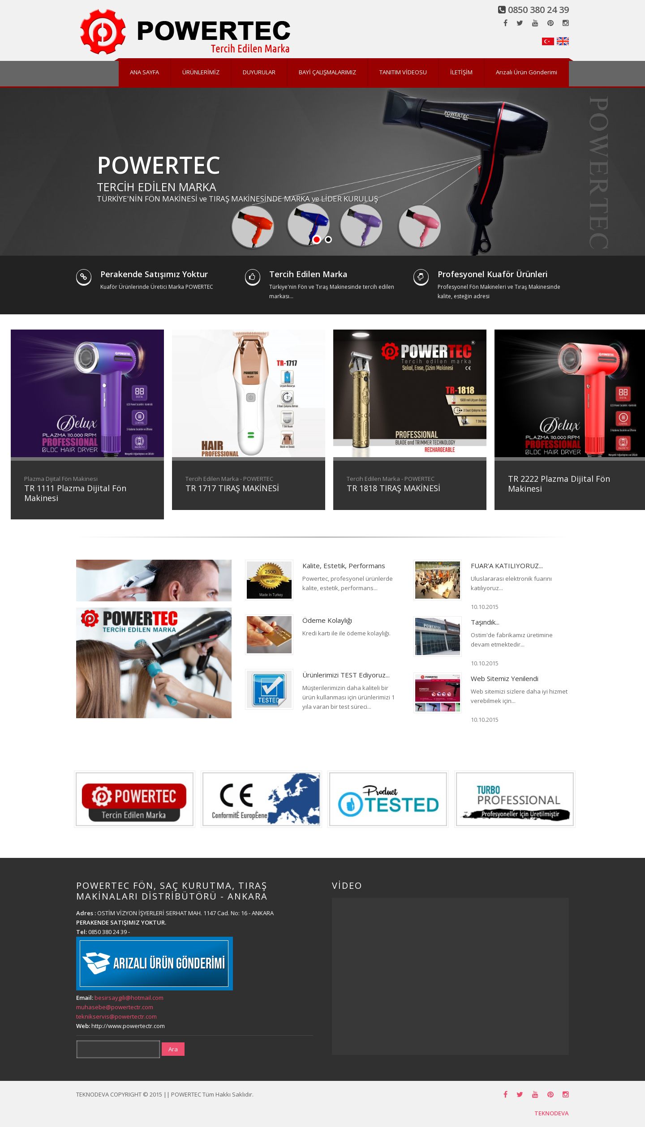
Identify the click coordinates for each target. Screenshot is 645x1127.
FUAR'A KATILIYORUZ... (507, 565)
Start (634, 239)
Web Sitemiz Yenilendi (504, 678)
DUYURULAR (259, 72)
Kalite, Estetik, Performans (343, 565)
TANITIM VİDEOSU (403, 72)
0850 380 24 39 (538, 10)
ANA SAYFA (144, 72)
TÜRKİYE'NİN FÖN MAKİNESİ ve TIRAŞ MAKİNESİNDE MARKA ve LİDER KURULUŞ (237, 198)
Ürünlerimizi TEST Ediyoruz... (346, 674)
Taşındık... (485, 621)
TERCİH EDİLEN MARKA (156, 186)
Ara (173, 1049)
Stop (641, 239)
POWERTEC (158, 164)
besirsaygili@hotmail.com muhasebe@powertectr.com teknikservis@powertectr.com (119, 1007)
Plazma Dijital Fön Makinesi (61, 479)
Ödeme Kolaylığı (327, 620)
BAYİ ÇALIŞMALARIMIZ (327, 72)
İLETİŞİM (461, 72)
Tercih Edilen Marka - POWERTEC (229, 479)
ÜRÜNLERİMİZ (200, 72)
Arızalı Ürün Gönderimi (526, 72)
